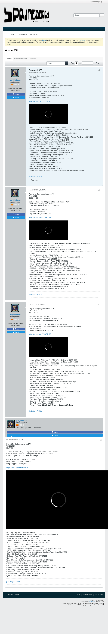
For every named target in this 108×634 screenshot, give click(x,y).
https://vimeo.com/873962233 (40, 218)
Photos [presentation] (33, 59)
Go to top (99, 595)
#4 (101, 440)
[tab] (9, 59)
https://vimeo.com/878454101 (17, 467)
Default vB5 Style (14, 595)
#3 (99, 305)
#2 (99, 190)
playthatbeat (15, 80)
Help (78, 595)
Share (16, 94)
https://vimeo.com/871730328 (40, 101)
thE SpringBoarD (22, 34)
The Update (33, 34)
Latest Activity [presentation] (20, 59)
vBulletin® (92, 602)
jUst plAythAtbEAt (35, 176)
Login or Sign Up (97, 2)
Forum (12, 34)
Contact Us (87, 595)
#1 (99, 70)
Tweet (16, 97)
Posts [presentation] (9, 59)
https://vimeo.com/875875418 (40, 334)
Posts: (13, 91)
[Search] (86, 15)
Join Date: (11, 89)
